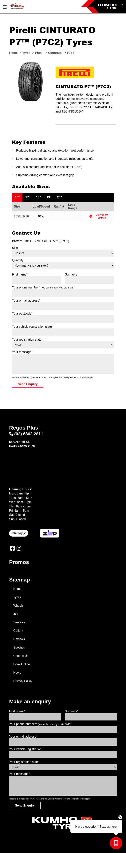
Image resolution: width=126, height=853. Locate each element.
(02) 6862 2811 (26, 433)
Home (17, 588)
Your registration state (26, 339)
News (17, 672)
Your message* (22, 352)
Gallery (18, 630)
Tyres (17, 597)
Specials (19, 647)
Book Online (21, 664)
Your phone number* (43, 287)
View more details (98, 216)
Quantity (17, 260)
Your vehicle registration (25, 749)
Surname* (71, 274)
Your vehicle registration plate (32, 326)
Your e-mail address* (26, 300)
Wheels (18, 605)
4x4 (15, 614)
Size (15, 247)
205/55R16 (21, 216)
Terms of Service (80, 377)
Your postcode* (22, 313)
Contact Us (20, 655)
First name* (20, 274)
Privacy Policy (63, 377)
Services (19, 622)
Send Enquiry (27, 384)
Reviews (19, 639)
